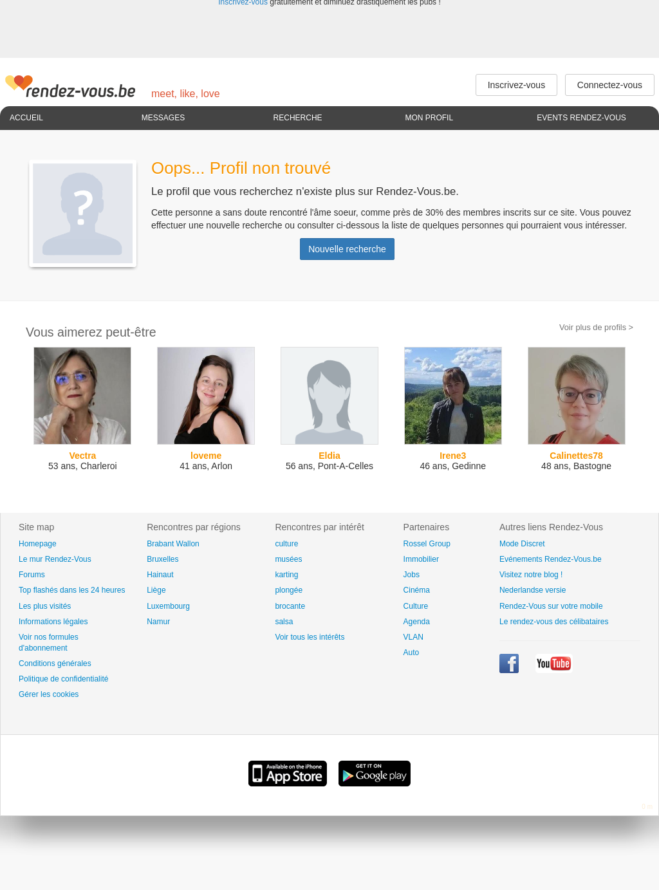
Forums (32, 574)
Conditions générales (55, 663)
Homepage (38, 543)
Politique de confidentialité (63, 678)
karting (286, 574)
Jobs (412, 574)
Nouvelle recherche (347, 249)
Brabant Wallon (173, 543)
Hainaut (160, 574)
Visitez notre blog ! (531, 574)
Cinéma (417, 590)
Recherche (298, 117)
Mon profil (429, 117)
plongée (288, 590)
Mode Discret (522, 543)
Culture (416, 606)
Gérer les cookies (49, 694)
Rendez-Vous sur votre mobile (551, 606)
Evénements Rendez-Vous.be (550, 559)
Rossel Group (427, 543)
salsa (284, 621)
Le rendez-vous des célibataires (553, 621)
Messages (163, 117)
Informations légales (53, 621)
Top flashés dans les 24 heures (72, 590)
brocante (290, 606)
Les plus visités (45, 606)
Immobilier (421, 559)
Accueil (26, 117)
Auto (412, 652)
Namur (158, 621)
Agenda (417, 621)
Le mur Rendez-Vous (55, 559)
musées (288, 559)
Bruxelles (162, 559)
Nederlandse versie (532, 590)
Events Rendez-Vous (581, 117)
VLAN (413, 637)
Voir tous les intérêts (309, 637)
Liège (156, 590)
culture (286, 543)
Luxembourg (168, 606)
